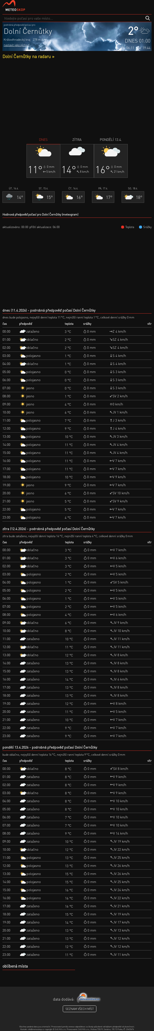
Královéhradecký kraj (17, 39)
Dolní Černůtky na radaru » (28, 56)
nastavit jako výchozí (16, 45)
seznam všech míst (79, 1009)
